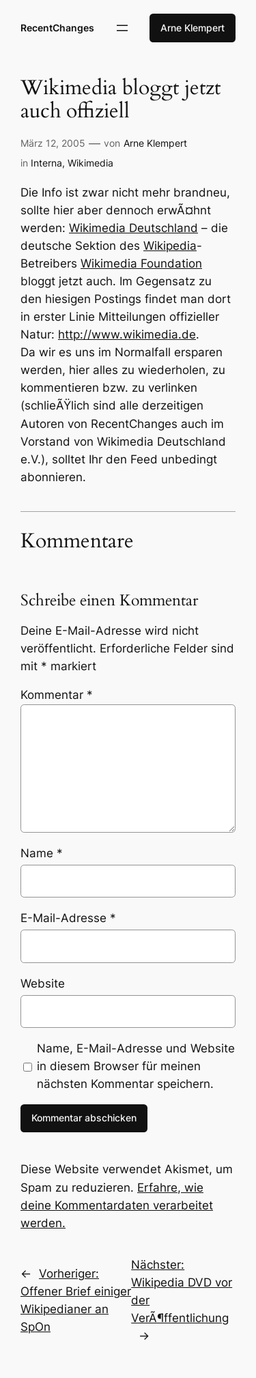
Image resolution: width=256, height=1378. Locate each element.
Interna (46, 163)
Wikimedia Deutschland (133, 228)
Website (42, 983)
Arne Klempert (192, 27)
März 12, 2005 (52, 143)
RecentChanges (57, 27)
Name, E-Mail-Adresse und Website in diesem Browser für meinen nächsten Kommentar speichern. (136, 1066)
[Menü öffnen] (122, 28)
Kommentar (56, 695)
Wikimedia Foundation (141, 263)
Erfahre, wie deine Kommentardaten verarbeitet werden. (116, 1205)
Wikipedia (170, 246)
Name (41, 853)
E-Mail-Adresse (68, 918)
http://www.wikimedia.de (127, 334)
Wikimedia (90, 163)
